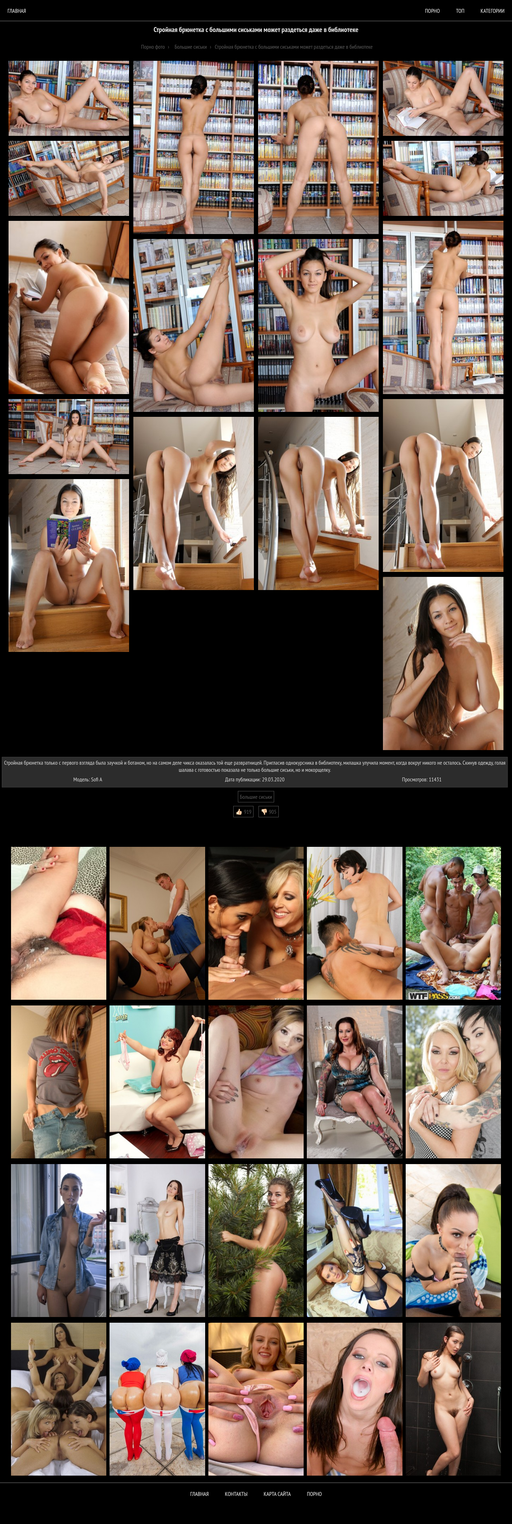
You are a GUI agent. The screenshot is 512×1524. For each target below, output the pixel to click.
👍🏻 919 (243, 811)
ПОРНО (314, 1493)
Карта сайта (277, 1493)
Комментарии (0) (23, 822)
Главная (16, 10)
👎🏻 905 (269, 811)
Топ (460, 10)
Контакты (236, 1493)
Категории (493, 10)
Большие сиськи (256, 796)
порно (432, 10)
